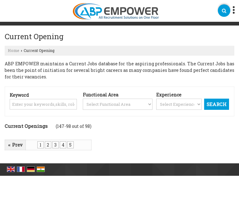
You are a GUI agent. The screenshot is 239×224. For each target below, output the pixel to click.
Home (13, 50)
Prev (15, 145)
